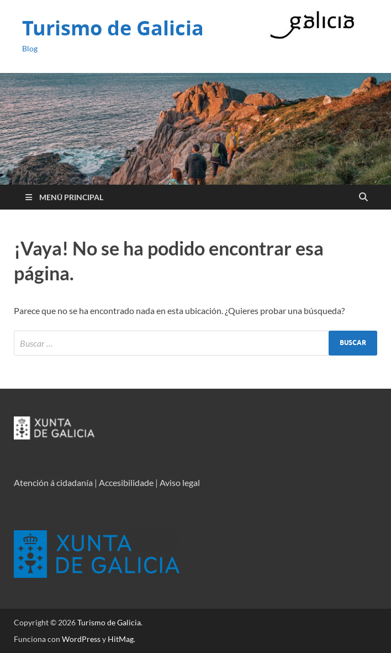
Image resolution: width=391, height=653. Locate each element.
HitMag (121, 639)
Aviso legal (180, 482)
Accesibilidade (126, 482)
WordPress (81, 639)
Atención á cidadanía (53, 482)
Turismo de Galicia (113, 27)
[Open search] (363, 197)
